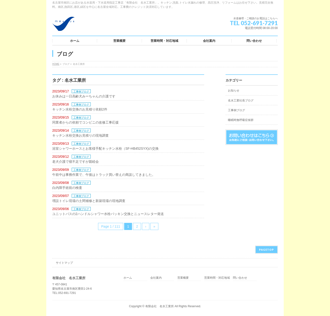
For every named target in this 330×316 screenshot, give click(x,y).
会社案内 (156, 277)
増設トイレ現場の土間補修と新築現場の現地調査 (88, 201)
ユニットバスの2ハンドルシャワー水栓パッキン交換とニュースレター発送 (108, 214)
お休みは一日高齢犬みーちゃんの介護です (83, 96)
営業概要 (183, 277)
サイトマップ (64, 262)
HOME (55, 64)
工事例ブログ (81, 91)
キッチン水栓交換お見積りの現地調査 (80, 135)
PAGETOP (266, 249)
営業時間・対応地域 (217, 277)
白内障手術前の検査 (67, 188)
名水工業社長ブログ (241, 100)
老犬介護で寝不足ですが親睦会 (75, 161)
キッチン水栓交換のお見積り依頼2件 (79, 109)
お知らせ (233, 90)
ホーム (127, 277)
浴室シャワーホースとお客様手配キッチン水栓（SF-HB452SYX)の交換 (105, 148)
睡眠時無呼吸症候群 (241, 120)
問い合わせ (240, 277)
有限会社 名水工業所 (159, 306)
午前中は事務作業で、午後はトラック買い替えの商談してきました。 (103, 175)
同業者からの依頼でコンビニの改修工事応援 (85, 122)
